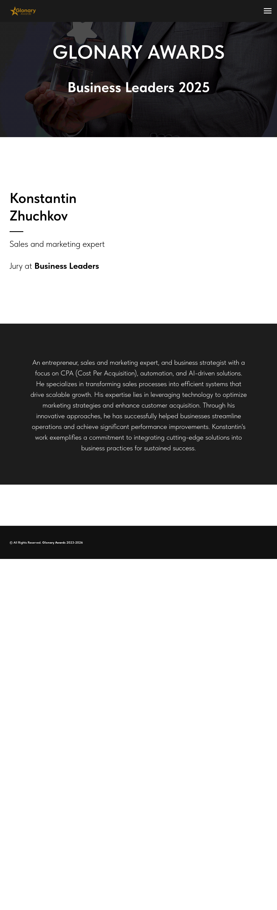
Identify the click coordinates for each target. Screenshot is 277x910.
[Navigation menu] (268, 11)
